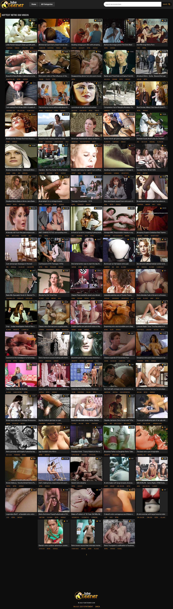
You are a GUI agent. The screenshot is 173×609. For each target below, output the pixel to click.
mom (158, 204)
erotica (74, 48)
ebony (146, 235)
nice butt (81, 48)
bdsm (73, 298)
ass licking (127, 423)
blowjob (107, 142)
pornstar (140, 361)
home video (30, 110)
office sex (92, 454)
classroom (24, 329)
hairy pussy (89, 361)
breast (112, 486)
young (119, 548)
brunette (16, 329)
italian (41, 79)
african (139, 235)
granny (56, 361)
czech (41, 361)
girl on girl (21, 110)
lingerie (148, 329)
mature (139, 79)
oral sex (149, 517)
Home (34, 4)
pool (97, 361)
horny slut (48, 110)
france (17, 48)
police (48, 79)
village (162, 517)
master (127, 235)
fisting (82, 361)
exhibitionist (155, 235)
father (123, 454)
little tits (25, 48)
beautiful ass (10, 79)
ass (19, 173)
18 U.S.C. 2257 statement (83, 606)
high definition (85, 142)
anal (14, 173)
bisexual (152, 142)
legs (47, 298)
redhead (49, 173)
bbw (117, 267)
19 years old (85, 517)
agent (73, 173)
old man (49, 517)
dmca (97, 606)
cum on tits (82, 110)
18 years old (75, 517)
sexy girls (22, 204)
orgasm (114, 79)
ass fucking (108, 173)
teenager (80, 204)
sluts (111, 329)
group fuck (125, 173)
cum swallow (10, 110)
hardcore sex (59, 142)
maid (151, 298)
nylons (156, 329)
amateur (106, 110)
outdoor (121, 110)
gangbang (48, 142)
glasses (154, 486)
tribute (97, 110)
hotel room (75, 454)
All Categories (47, 4)
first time (42, 517)
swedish (145, 173)
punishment (50, 329)
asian (138, 423)
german (116, 173)
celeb (114, 110)
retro (31, 48)
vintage (95, 48)
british (74, 329)
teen (46, 267)
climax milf (160, 267)
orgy (138, 48)
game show (51, 423)
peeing (86, 298)
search (165, 4)
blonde (23, 235)
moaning (80, 235)
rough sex (65, 329)
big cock (107, 79)
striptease (95, 423)
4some (41, 110)
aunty (106, 486)
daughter (115, 454)
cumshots (42, 48)
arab (138, 486)
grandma (48, 361)
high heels (140, 329)
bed (138, 142)
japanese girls (157, 423)
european (9, 48)
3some (41, 142)
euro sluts (29, 298)
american (75, 142)
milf (153, 204)
